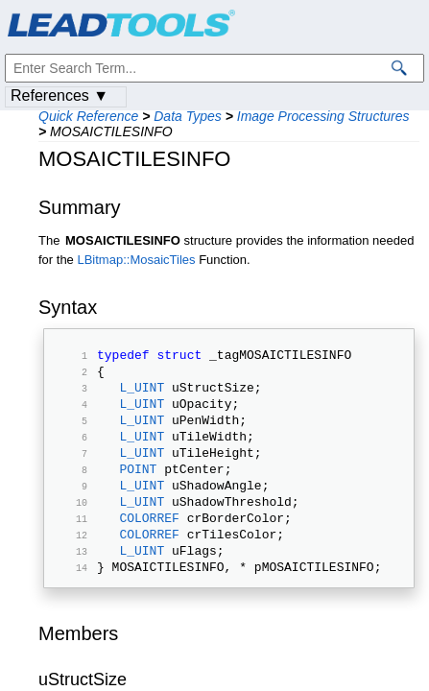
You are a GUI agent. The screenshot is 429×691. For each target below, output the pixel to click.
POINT (137, 491)
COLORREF (149, 549)
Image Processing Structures (323, 116)
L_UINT (141, 395)
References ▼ (59, 95)
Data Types (188, 116)
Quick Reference (88, 116)
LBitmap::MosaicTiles (136, 259)
